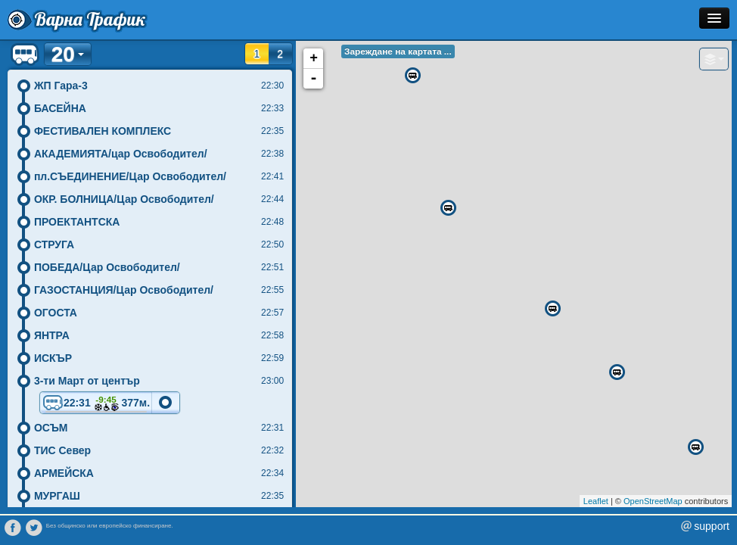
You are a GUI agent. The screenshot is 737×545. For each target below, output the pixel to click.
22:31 (96, 403)
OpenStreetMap (653, 501)
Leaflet (595, 501)
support (711, 526)
